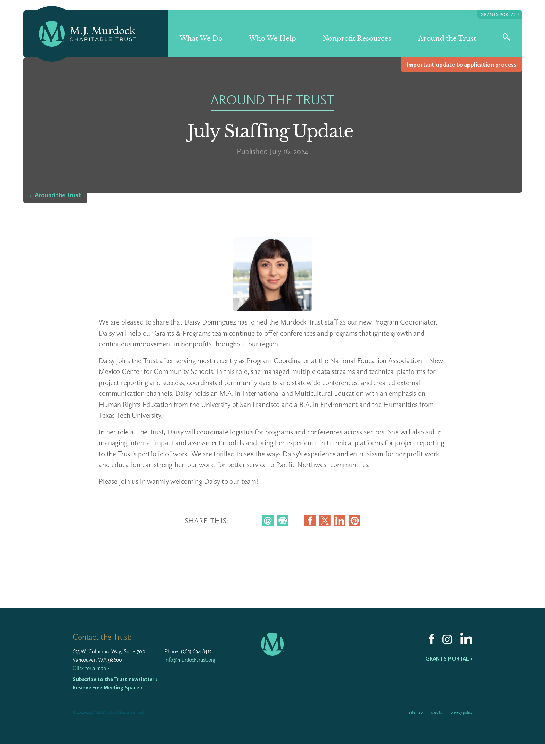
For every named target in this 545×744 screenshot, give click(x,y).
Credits (436, 712)
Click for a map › (91, 668)
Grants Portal (500, 14)
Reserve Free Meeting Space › (107, 687)
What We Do (201, 38)
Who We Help (272, 38)
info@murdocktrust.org (189, 659)
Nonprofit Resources (357, 38)
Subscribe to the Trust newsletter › (115, 679)
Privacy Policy (461, 712)
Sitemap (416, 712)
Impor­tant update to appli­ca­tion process (461, 65)
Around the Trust (447, 38)
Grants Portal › (448, 658)
